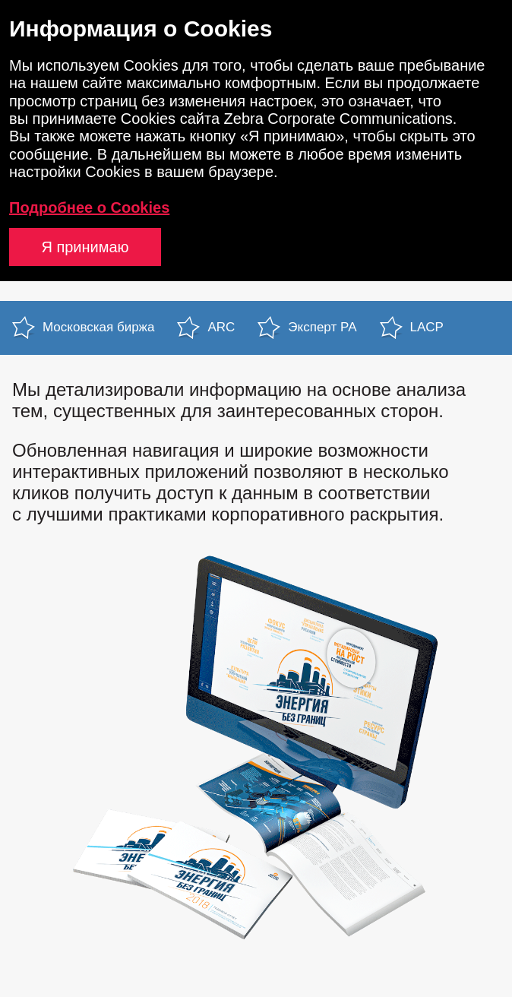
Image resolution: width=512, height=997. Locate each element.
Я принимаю (84, 247)
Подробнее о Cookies (89, 207)
